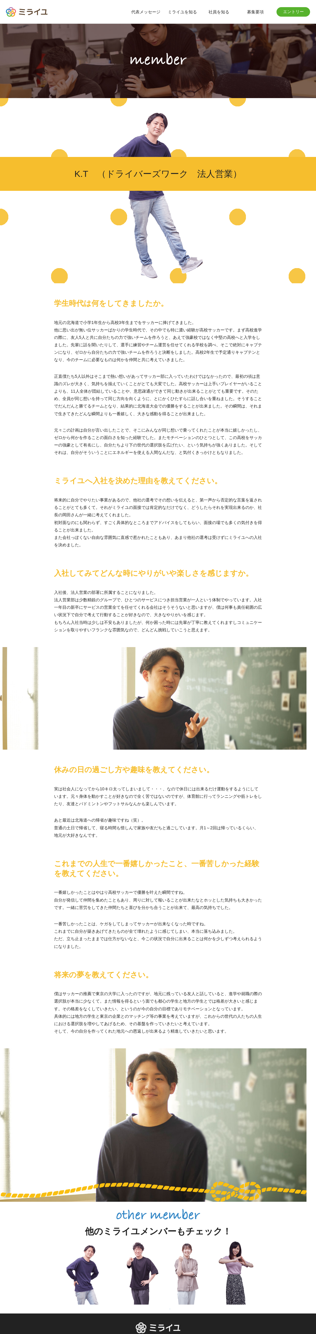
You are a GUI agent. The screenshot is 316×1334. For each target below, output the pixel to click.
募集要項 (255, 12)
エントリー (293, 11)
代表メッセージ (145, 12)
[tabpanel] (91, 1273)
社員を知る (218, 12)
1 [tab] (170, 1309)
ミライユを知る (182, 12)
